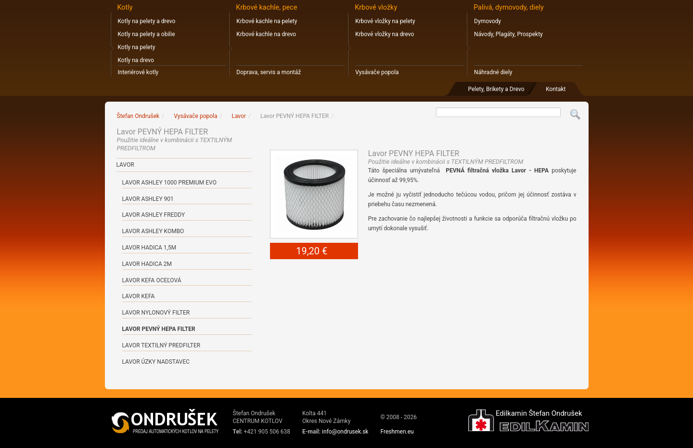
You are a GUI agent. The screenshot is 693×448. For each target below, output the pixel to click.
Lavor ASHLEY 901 (148, 199)
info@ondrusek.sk (345, 431)
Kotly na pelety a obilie (146, 34)
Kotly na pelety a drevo (147, 21)
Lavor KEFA (138, 296)
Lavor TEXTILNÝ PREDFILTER (161, 345)
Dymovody (487, 21)
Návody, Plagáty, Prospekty (508, 34)
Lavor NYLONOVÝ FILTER (156, 312)
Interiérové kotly (138, 72)
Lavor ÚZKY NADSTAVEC (156, 361)
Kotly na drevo (136, 60)
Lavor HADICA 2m (147, 264)
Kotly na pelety (136, 47)
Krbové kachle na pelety (266, 21)
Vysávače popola (376, 72)
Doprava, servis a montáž (268, 72)
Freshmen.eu (396, 431)
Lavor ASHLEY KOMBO (153, 231)
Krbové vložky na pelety (385, 21)
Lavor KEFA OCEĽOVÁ (151, 280)
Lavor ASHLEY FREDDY (153, 214)
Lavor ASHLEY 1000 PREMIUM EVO (169, 182)
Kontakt (555, 89)
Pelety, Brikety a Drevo (496, 89)
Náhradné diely (493, 72)
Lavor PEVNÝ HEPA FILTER (158, 329)
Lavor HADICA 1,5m (149, 247)
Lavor (125, 164)
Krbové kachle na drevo (266, 34)
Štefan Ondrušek (138, 116)
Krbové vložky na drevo (384, 34)
